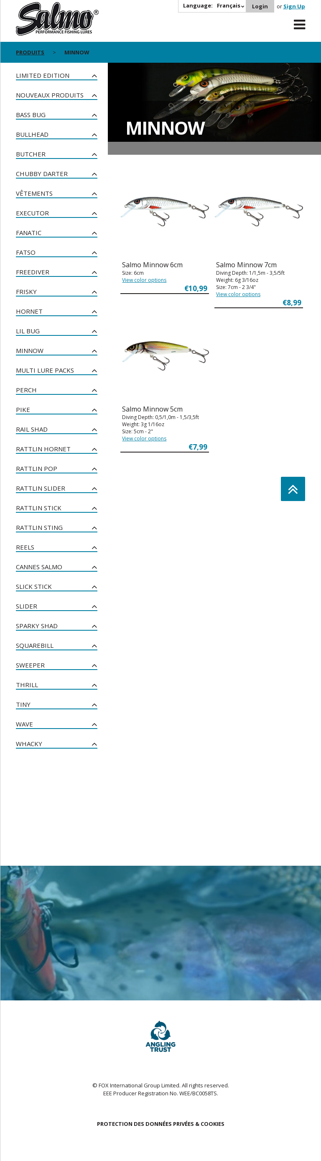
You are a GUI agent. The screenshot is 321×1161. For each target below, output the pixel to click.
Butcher (31, 154)
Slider (26, 606)
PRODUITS (30, 52)
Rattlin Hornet (43, 449)
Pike (23, 409)
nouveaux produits (50, 95)
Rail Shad (32, 429)
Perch (26, 390)
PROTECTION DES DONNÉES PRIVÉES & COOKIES (160, 1124)
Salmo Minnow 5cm (152, 409)
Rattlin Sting (39, 527)
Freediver (32, 272)
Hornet (29, 311)
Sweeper (30, 665)
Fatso (26, 252)
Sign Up (294, 6)
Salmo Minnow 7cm (246, 264)
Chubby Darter (42, 173)
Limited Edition (42, 75)
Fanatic (28, 232)
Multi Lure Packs (45, 370)
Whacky (29, 743)
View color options (144, 280)
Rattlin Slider (40, 488)
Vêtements (34, 193)
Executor (32, 213)
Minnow (29, 350)
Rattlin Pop (36, 468)
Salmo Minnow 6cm (152, 264)
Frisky (26, 291)
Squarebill (35, 645)
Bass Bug (31, 114)
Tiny (23, 704)
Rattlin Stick (38, 508)
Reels (25, 547)
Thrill (27, 684)
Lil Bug (28, 331)
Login (260, 6)
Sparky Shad (37, 625)
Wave (24, 724)
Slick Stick (34, 586)
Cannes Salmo (39, 567)
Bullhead (32, 134)
